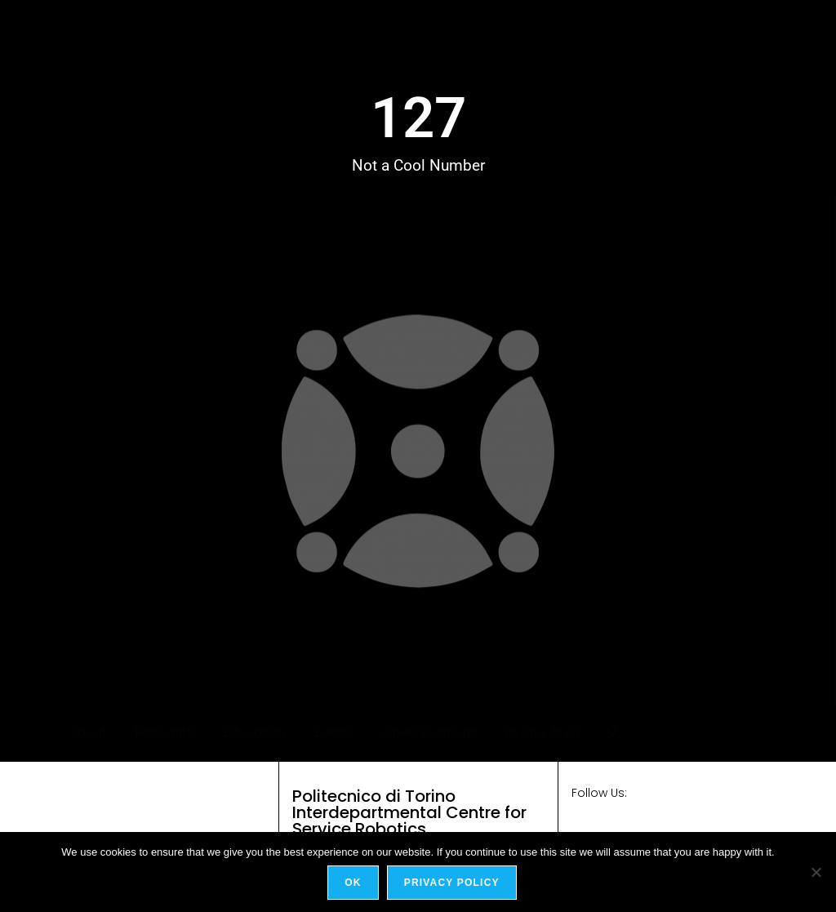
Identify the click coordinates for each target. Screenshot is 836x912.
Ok (353, 882)
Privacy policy (452, 882)
